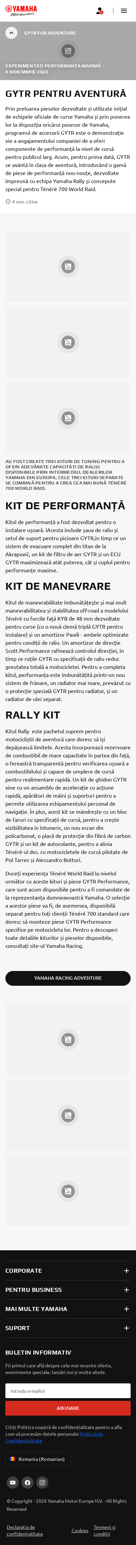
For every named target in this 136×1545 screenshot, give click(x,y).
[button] (124, 10)
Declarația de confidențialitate (25, 1530)
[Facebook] (27, 1483)
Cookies (80, 1530)
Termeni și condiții (105, 1530)
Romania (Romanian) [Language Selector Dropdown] (36, 1459)
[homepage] (21, 11)
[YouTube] (13, 1483)
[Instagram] (42, 1483)
